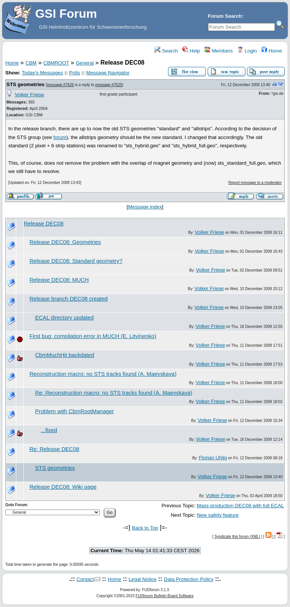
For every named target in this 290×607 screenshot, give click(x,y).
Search (166, 51)
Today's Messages (42, 73)
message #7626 (60, 85)
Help (191, 51)
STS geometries (25, 84)
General (85, 63)
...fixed (49, 430)
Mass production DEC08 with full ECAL (240, 505)
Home (271, 51)
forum (59, 137)
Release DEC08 (43, 224)
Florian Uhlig (213, 457)
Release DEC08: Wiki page (63, 487)
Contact (85, 579)
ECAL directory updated (64, 318)
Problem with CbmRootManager (74, 411)
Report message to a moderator (255, 183)
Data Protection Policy (188, 579)
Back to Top (145, 528)
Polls (74, 73)
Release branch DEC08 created (68, 299)
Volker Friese (29, 94)
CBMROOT (56, 63)
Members (218, 51)
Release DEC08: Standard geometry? (75, 261)
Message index (145, 207)
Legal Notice (142, 579)
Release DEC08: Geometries (65, 242)
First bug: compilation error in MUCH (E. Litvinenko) (92, 336)
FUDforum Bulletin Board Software (164, 596)
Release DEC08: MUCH (59, 280)
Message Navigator (108, 73)
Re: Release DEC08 (54, 449)
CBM (31, 63)
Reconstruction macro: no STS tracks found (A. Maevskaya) (102, 374)
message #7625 (108, 85)
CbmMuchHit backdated (64, 355)
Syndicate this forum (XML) (237, 536)
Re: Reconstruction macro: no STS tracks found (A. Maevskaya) (113, 393)
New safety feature (218, 515)
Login (247, 51)
